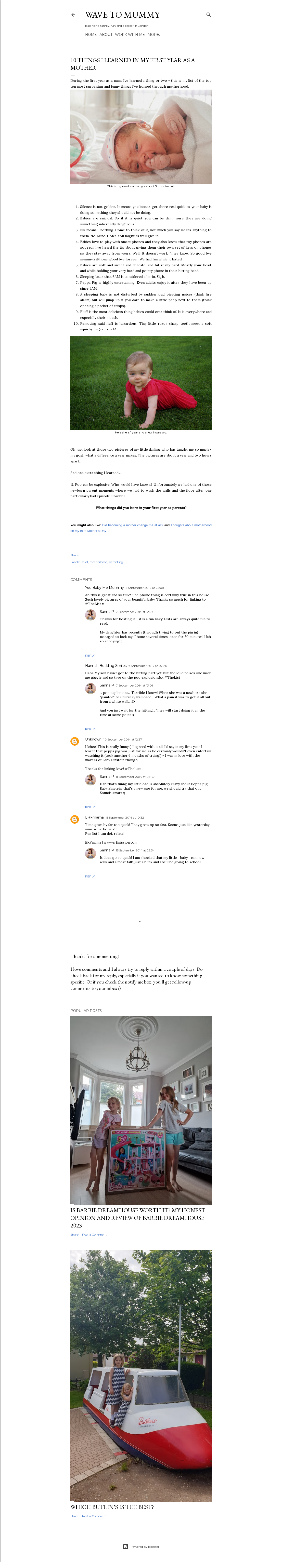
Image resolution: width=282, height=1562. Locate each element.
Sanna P (107, 611)
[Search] (209, 13)
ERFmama (94, 817)
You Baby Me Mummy (104, 587)
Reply (90, 655)
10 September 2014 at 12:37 (122, 739)
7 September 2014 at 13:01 (134, 685)
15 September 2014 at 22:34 (135, 850)
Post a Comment (94, 1234)
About (106, 34)
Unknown (93, 739)
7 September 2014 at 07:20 (147, 666)
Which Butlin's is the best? (112, 1507)
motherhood (98, 562)
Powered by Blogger (141, 1547)
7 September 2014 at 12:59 (134, 612)
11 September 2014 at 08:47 (135, 777)
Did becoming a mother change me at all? (132, 525)
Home (91, 34)
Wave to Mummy (122, 14)
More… (154, 34)
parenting (116, 562)
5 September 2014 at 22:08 (145, 588)
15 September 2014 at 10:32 (125, 817)
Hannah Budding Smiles (106, 665)
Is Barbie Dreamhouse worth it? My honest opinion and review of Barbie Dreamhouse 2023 (137, 1217)
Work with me (130, 34)
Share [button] (74, 555)
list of (84, 562)
